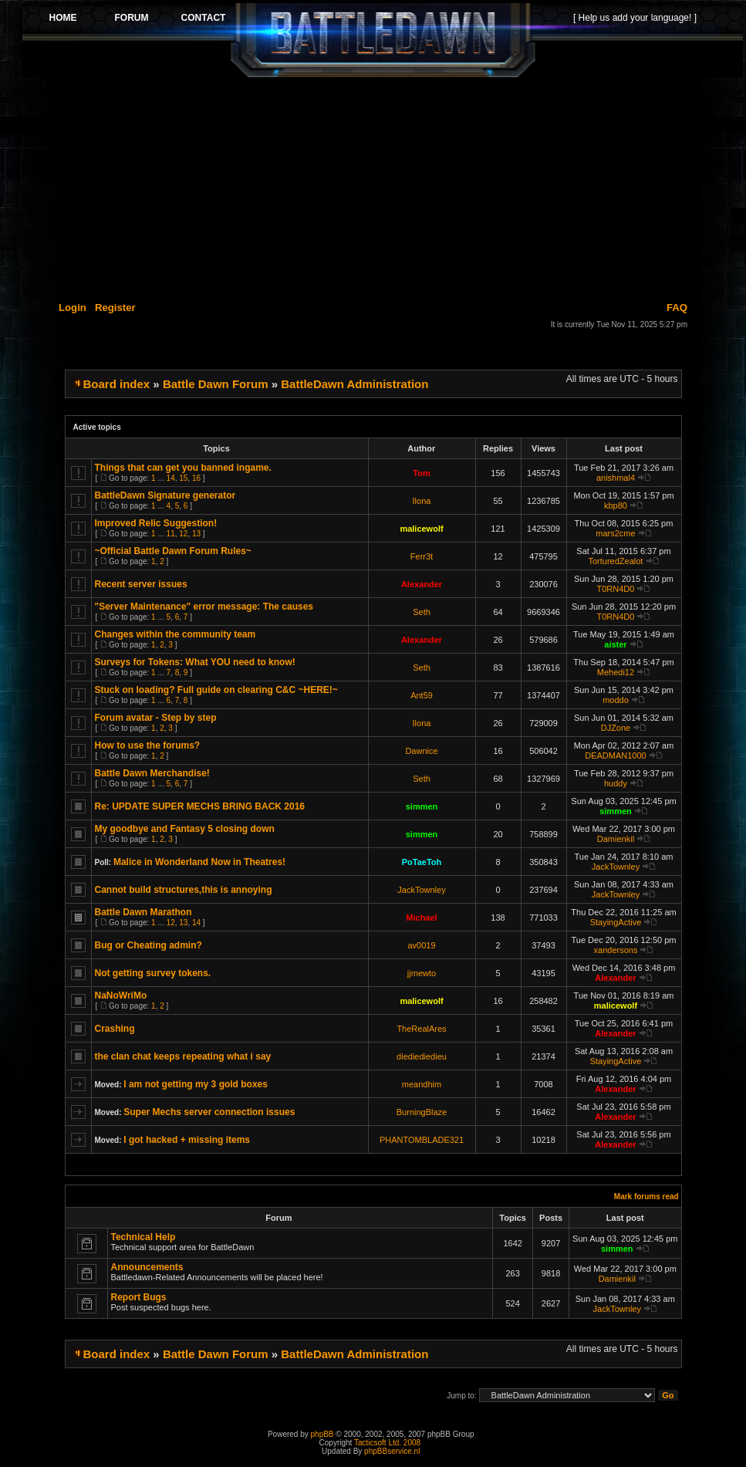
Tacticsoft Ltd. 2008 (387, 1442)
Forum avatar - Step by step (156, 717)
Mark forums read (646, 1196)
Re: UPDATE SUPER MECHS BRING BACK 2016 (200, 806)
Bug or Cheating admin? (148, 945)
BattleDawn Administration (354, 383)
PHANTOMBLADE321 (422, 1139)
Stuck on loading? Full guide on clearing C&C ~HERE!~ (216, 689)
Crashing (115, 1028)
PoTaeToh (422, 862)
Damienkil (615, 838)
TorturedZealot (616, 561)
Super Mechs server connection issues (209, 1112)
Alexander (421, 584)
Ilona (422, 500)
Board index (116, 383)
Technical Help (143, 1237)
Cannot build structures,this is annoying (183, 889)
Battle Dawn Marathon (143, 912)
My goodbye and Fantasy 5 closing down (185, 828)
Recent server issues (141, 584)
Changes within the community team (175, 634)
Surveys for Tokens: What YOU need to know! (195, 662)
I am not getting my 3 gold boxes (195, 1084)
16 (196, 478)
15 (183, 478)
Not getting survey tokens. (153, 973)
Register (115, 307)
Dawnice (421, 750)
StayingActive (616, 922)
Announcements (147, 1267)
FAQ (677, 307)
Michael (421, 917)
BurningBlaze (422, 1112)
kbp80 (615, 505)
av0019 (421, 945)
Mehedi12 (615, 672)
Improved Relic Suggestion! (156, 523)
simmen (422, 806)
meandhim (421, 1084)
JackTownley (616, 866)
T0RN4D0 (616, 588)
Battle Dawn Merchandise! (152, 773)
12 (183, 533)
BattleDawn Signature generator (165, 495)
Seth (421, 612)
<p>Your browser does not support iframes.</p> (382, 40)
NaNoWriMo (121, 995)
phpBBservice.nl (392, 1451)
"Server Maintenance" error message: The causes (204, 606)
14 (171, 478)
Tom (421, 473)
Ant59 (421, 695)
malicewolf (421, 528)
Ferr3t (421, 556)
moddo (616, 700)
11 (171, 533)
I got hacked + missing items (186, 1139)
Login (72, 307)
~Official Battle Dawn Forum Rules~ (173, 551)
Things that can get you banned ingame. (183, 467)
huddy (615, 783)
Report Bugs (139, 1297)
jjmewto (421, 973)
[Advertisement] (382, 187)
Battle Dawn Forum (215, 383)
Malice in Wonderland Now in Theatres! (199, 862)
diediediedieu (422, 1056)
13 (196, 533)
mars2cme (615, 533)
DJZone (616, 727)
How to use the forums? (148, 745)
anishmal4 (615, 477)
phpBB (322, 1434)
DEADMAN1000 (615, 755)
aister (615, 644)
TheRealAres (421, 1028)
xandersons (616, 950)
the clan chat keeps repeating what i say (183, 1056)
